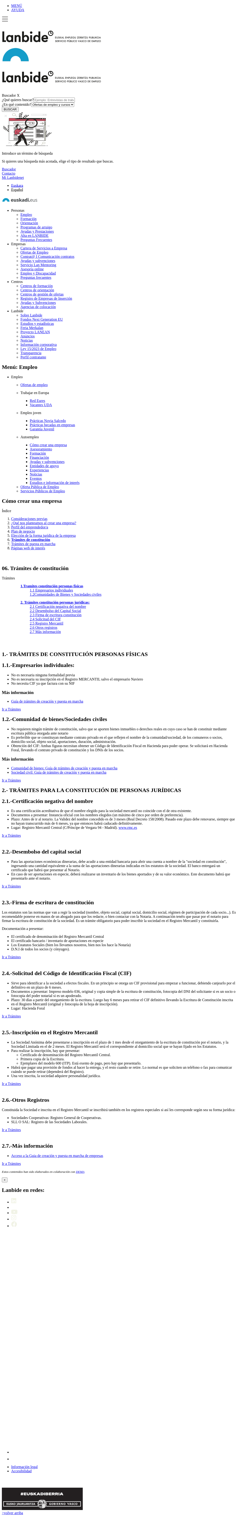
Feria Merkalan (31, 328)
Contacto (8, 173)
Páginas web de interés (28, 548)
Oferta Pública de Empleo (39, 487)
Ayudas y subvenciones (37, 261)
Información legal (24, 1467)
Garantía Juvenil (42, 429)
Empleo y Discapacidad (38, 273)
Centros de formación (36, 286)
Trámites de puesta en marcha (33, 544)
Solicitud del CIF (45, 619)
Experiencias (39, 470)
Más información (45, 632)
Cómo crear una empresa (48, 445)
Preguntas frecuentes (35, 277)
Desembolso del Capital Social (55, 611)
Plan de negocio (23, 531)
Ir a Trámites (11, 709)
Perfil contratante (33, 357)
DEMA (80, 1171)
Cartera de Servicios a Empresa (43, 248)
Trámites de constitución (30, 540)
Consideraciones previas (29, 519)
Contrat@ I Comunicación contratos (47, 257)
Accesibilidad (21, 1471)
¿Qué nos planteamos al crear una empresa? (43, 523)
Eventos (36, 478)
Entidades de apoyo (44, 466)
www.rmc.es (128, 828)
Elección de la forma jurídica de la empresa (43, 535)
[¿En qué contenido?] (52, 104)
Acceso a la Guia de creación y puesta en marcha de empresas (57, 1156)
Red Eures (37, 401)
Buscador (9, 95)
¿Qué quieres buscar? (38, 100)
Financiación (39, 457)
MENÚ (16, 6)
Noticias (26, 340)
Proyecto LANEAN (35, 332)
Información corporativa (38, 345)
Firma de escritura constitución (56, 615)
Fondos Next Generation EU (41, 319)
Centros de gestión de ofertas (42, 294)
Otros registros (43, 627)
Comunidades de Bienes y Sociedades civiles (65, 594)
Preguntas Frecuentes (36, 240)
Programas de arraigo (36, 227)
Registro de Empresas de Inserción (46, 298)
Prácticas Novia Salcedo (48, 421)
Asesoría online (32, 269)
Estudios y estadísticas (37, 324)
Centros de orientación (37, 290)
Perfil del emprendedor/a (29, 527)
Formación (28, 219)
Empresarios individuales (51, 590)
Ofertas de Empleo (34, 252)
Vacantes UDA (41, 405)
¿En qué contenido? (38, 104)
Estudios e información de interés (54, 483)
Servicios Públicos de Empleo (42, 491)
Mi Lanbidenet (13, 178)
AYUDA (17, 10)
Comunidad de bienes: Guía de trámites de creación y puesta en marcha (64, 768)
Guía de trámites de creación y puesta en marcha (47, 701)
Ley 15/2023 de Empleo (38, 349)
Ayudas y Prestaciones (37, 231)
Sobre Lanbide (31, 315)
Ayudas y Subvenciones (38, 303)
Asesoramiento (41, 449)
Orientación (29, 223)
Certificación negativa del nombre (58, 607)
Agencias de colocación (38, 307)
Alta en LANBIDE (34, 236)
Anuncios (27, 336)
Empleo (26, 215)
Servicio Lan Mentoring (38, 265)
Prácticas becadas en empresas (52, 425)
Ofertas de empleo (34, 385)
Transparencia (30, 353)
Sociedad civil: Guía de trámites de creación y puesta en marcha (58, 772)
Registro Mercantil (46, 623)
